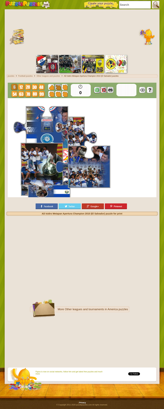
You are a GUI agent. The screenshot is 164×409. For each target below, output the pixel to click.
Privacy (82, 403)
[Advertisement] (82, 31)
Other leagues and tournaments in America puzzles (96, 309)
